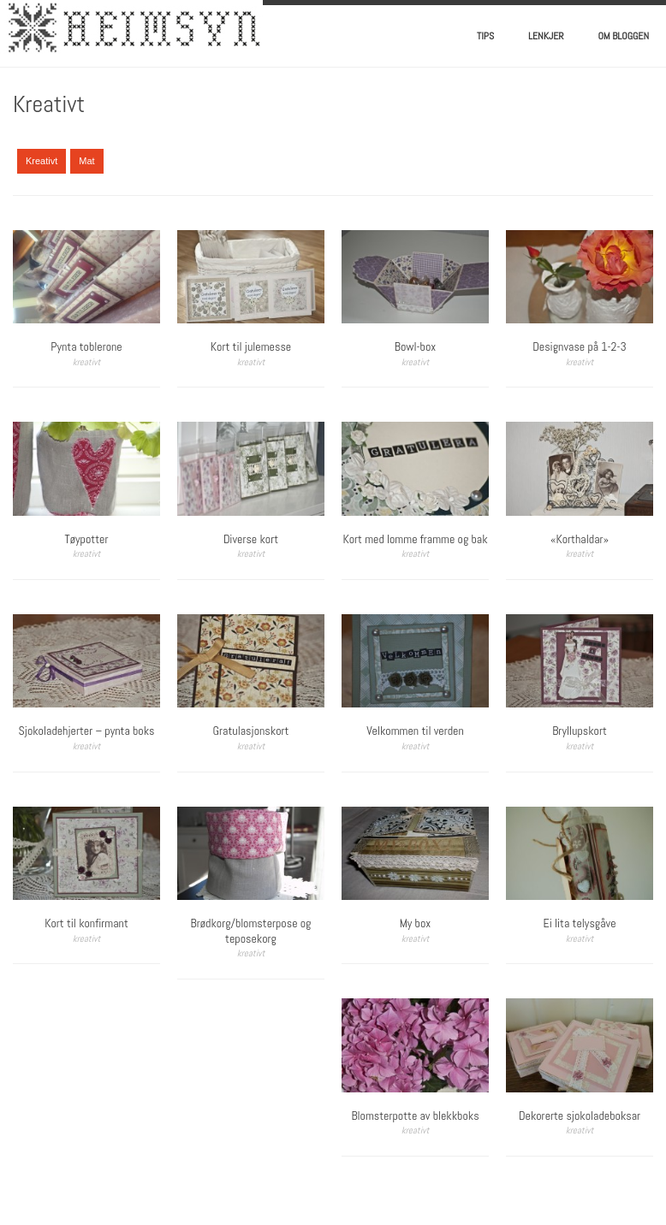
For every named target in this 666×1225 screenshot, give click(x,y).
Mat (86, 161)
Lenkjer (545, 36)
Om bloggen (624, 36)
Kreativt (41, 161)
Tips (485, 36)
